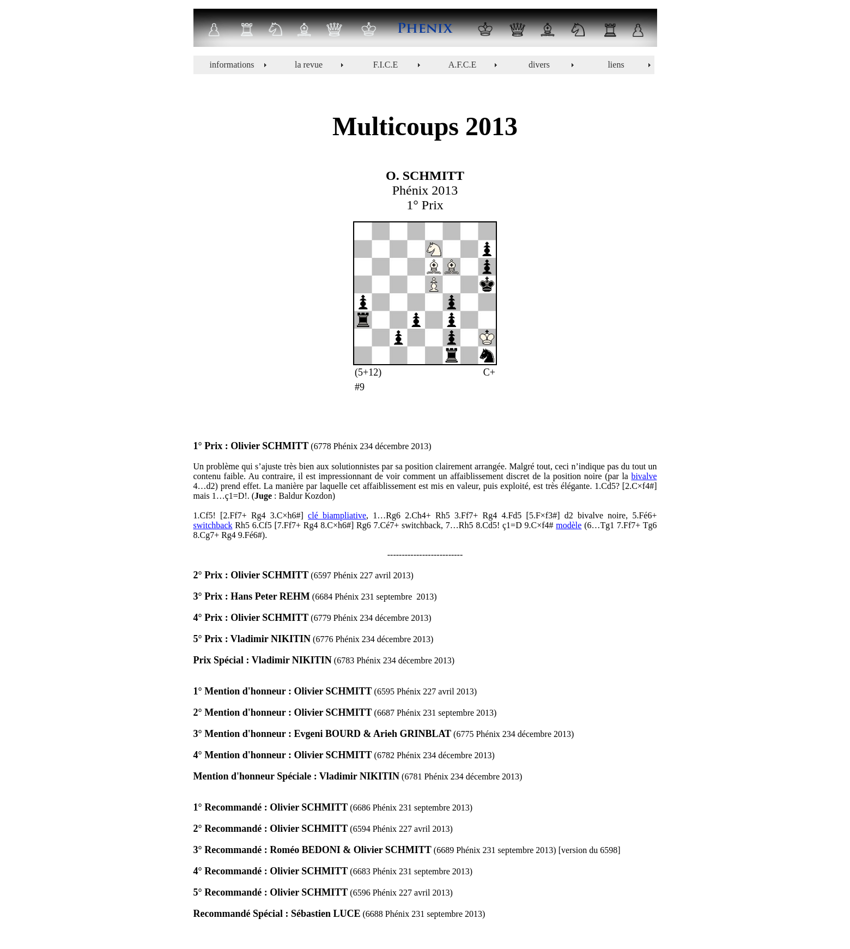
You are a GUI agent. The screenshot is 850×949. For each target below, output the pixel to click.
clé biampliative (337, 515)
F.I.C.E (385, 64)
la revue (309, 64)
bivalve (644, 476)
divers (539, 64)
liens (616, 64)
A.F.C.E (462, 64)
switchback (213, 525)
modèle (568, 525)
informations (232, 64)
